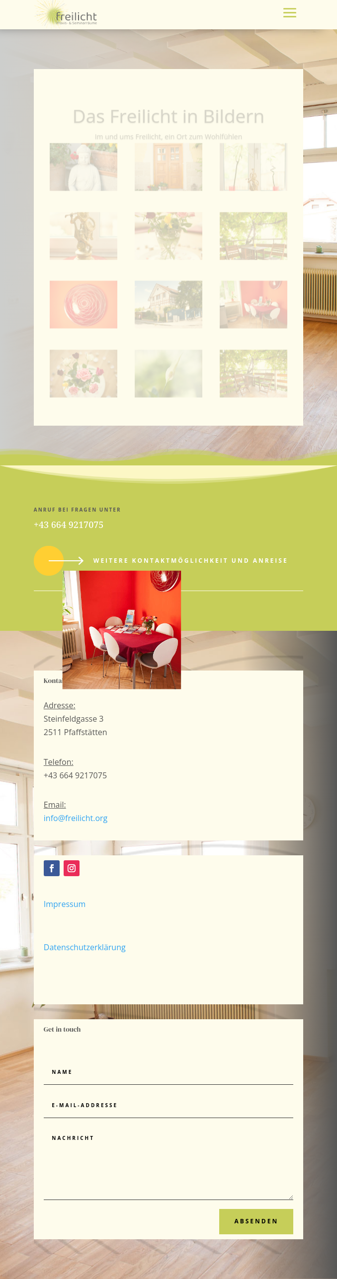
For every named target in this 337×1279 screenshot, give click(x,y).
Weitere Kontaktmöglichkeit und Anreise (190, 560)
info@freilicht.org (75, 818)
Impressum (64, 904)
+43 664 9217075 (69, 524)
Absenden (256, 1221)
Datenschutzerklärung (85, 947)
